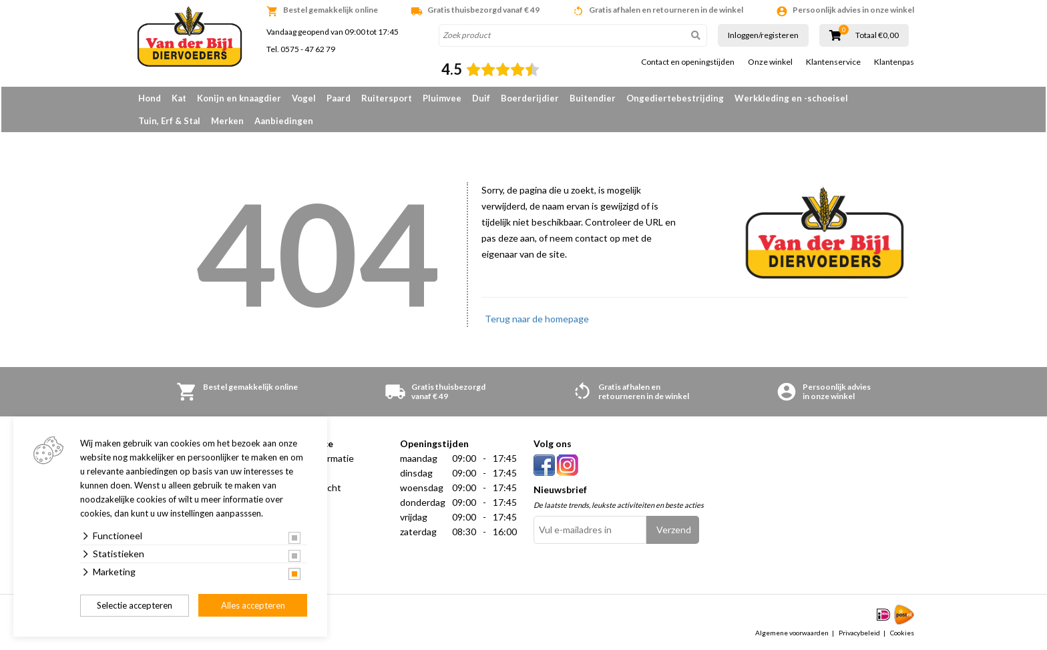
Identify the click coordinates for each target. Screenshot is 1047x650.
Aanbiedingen (283, 120)
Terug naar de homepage (537, 318)
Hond (149, 98)
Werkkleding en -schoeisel (791, 98)
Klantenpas (894, 62)
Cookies (902, 633)
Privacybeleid (859, 633)
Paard (339, 98)
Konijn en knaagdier (239, 98)
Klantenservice (833, 62)
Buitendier (593, 98)
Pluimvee (442, 98)
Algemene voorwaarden (792, 633)
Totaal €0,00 (877, 35)
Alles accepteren (253, 605)
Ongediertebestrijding (675, 98)
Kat (179, 98)
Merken (227, 120)
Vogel (304, 98)
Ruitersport (386, 98)
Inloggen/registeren (763, 35)
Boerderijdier (530, 98)
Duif (481, 98)
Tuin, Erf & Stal (169, 120)
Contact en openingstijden (688, 62)
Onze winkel (770, 62)
